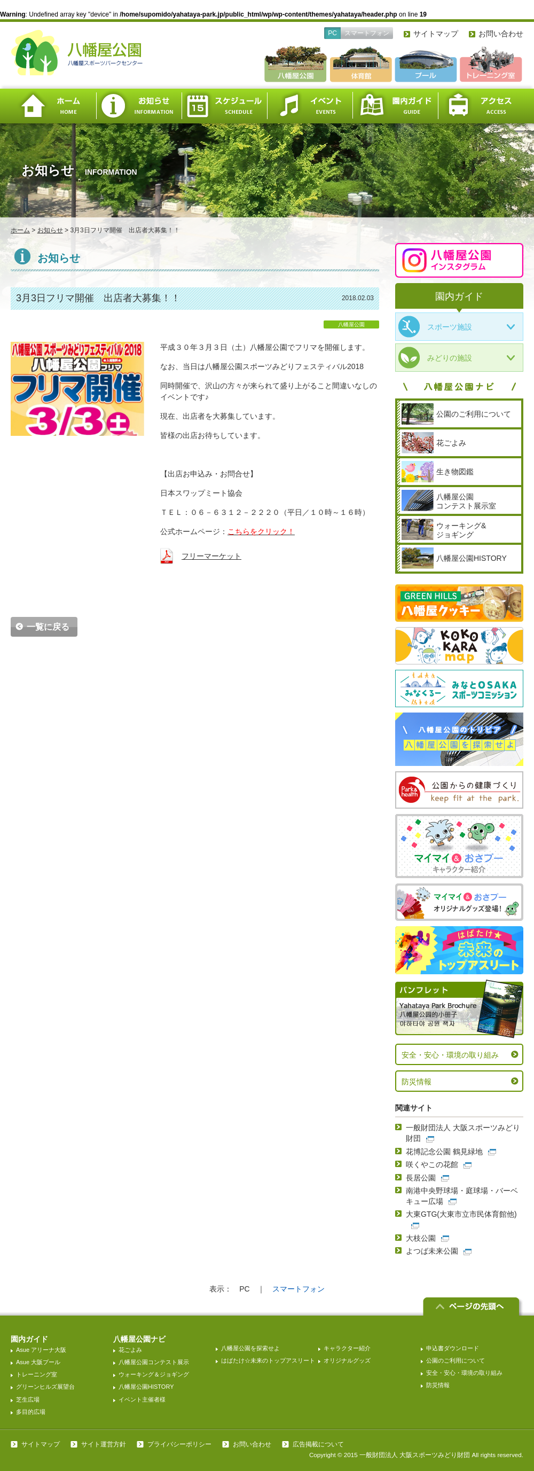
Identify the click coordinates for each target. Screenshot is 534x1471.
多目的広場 (30, 1412)
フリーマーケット (211, 556)
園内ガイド (395, 106)
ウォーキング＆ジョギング (154, 1374)
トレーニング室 (36, 1374)
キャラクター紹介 (347, 1348)
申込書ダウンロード (452, 1348)
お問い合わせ (500, 33)
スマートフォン (366, 33)
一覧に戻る (48, 626)
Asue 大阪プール (38, 1362)
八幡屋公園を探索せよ (250, 1348)
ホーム (53, 106)
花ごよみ (130, 1350)
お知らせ (139, 106)
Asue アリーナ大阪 (41, 1350)
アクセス (480, 106)
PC (332, 33)
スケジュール (224, 106)
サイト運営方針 (103, 1444)
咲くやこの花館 (432, 1164)
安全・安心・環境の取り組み (450, 1055)
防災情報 (416, 1081)
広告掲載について (318, 1444)
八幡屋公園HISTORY (146, 1386)
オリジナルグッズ (347, 1360)
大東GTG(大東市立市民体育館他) (461, 1214)
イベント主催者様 (142, 1399)
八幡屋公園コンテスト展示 (154, 1362)
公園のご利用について (455, 1360)
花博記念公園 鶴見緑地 (444, 1151)
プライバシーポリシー (179, 1444)
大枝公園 (421, 1238)
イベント (309, 106)
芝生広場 (28, 1399)
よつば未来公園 (432, 1251)
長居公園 (421, 1177)
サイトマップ (435, 33)
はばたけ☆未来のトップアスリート (268, 1360)
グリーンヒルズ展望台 (45, 1386)
